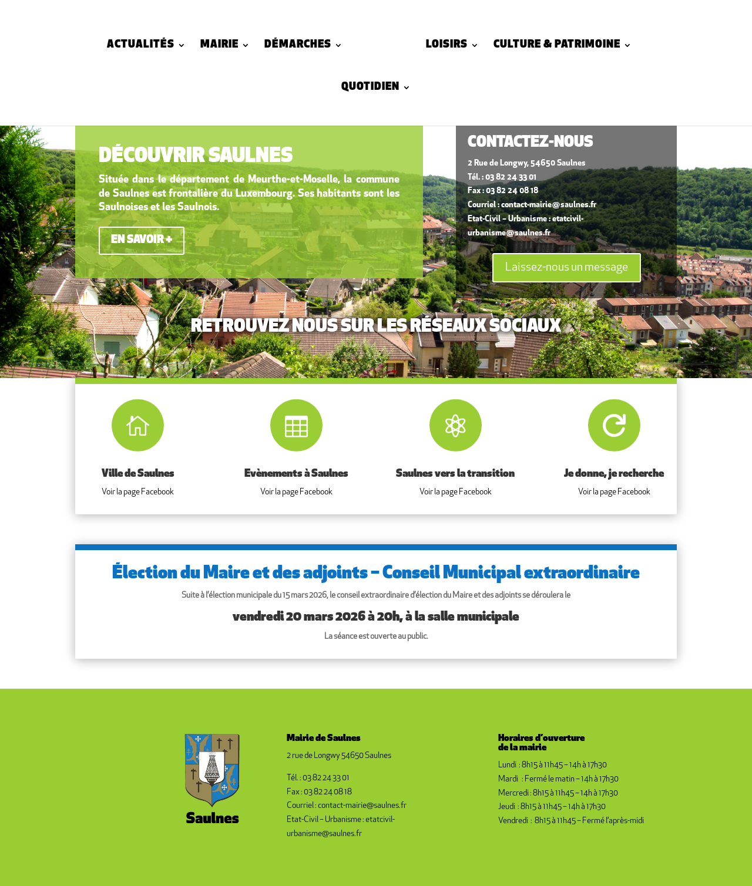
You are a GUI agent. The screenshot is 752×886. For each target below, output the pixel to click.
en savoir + (141, 240)
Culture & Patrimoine (517, 41)
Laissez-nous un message (566, 268)
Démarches (266, 41)
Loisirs (407, 41)
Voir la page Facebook (138, 492)
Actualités (109, 41)
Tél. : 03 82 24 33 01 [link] (502, 177)
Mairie (188, 41)
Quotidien (636, 41)
